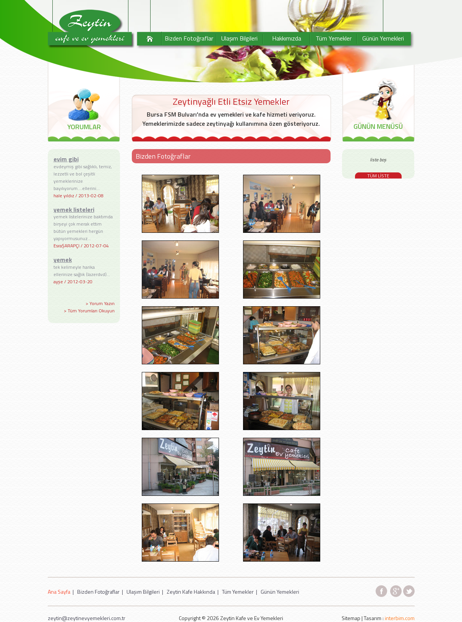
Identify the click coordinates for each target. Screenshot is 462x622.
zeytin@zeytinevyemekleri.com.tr (86, 618)
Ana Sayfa (59, 592)
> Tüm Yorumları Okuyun (89, 310)
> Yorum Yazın (100, 303)
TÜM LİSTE (378, 175)
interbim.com (400, 618)
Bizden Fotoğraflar (189, 38)
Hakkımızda (286, 38)
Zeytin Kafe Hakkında (191, 592)
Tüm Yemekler (334, 38)
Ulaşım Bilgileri (239, 38)
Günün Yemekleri (383, 38)
